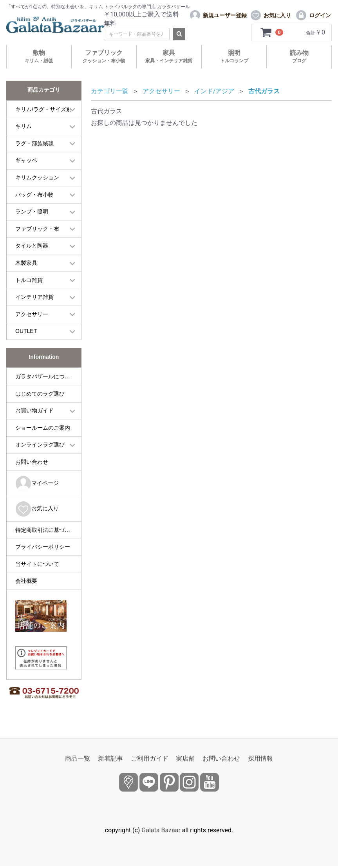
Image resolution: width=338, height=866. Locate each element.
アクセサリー (31, 314)
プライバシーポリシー (42, 547)
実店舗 (185, 758)
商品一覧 (77, 758)
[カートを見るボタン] (272, 32)
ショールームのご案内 (42, 428)
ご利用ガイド (149, 758)
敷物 (39, 56)
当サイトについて (37, 564)
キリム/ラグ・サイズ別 (43, 109)
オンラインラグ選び (40, 444)
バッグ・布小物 (34, 195)
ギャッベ (26, 160)
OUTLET (26, 331)
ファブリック (104, 56)
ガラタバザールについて (45, 376)
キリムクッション (37, 177)
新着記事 (110, 758)
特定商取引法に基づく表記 (48, 530)
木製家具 (26, 263)
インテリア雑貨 (34, 297)
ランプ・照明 (31, 211)
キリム (23, 126)
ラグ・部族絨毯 (34, 143)
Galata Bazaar (161, 830)
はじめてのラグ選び (40, 394)
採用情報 (260, 758)
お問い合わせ (31, 462)
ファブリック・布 (37, 229)
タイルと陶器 (31, 245)
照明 (234, 56)
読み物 (299, 56)
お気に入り (37, 509)
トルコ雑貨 (29, 280)
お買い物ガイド (34, 410)
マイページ (37, 483)
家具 (168, 56)
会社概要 (26, 581)
